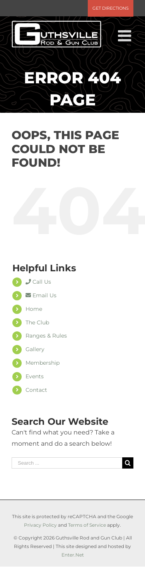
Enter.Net (72, 555)
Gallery (35, 349)
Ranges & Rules (46, 335)
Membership (43, 362)
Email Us (41, 295)
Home (34, 308)
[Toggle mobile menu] (125, 35)
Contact (36, 389)
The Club (37, 322)
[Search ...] (67, 463)
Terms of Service (87, 525)
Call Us (38, 281)
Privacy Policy (40, 525)
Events (35, 376)
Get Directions (110, 8)
